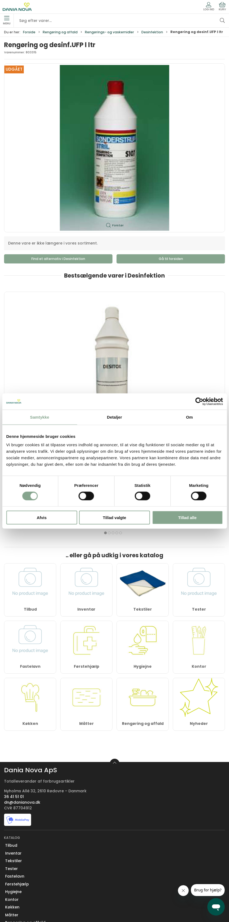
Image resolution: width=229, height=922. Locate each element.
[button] (114, 147)
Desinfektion (152, 32)
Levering (13, 869)
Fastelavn (30, 558)
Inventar (13, 745)
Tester (11, 761)
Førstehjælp (86, 558)
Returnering (16, 877)
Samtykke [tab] (39, 417)
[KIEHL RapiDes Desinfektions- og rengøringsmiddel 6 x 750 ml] (189, 319)
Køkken (30, 615)
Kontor (199, 558)
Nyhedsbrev (17, 861)
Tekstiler (13, 753)
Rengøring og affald (60, 32)
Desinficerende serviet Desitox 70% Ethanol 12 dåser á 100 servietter (113, 358)
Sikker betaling (19, 884)
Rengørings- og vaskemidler (109, 32)
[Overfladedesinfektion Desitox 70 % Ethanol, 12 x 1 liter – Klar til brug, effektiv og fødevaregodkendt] (39, 319)
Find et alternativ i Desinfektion (58, 258)
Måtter (86, 615)
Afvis (42, 517)
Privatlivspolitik (19, 900)
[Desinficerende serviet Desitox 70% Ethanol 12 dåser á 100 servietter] (115, 319)
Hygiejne (143, 558)
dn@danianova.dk (22, 694)
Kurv (222, 6)
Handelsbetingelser (24, 892)
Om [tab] (189, 417)
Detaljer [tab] (114, 417)
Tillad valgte (114, 517)
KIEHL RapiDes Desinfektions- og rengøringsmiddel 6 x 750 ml (188, 358)
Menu (7, 20)
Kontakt (13, 853)
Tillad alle (187, 517)
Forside (29, 32)
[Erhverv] (17, 7)
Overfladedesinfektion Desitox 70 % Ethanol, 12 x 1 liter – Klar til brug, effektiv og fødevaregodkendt (36, 360)
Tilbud (11, 738)
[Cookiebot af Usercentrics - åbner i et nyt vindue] (199, 401)
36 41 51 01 (14, 689)
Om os (11, 846)
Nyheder (199, 615)
